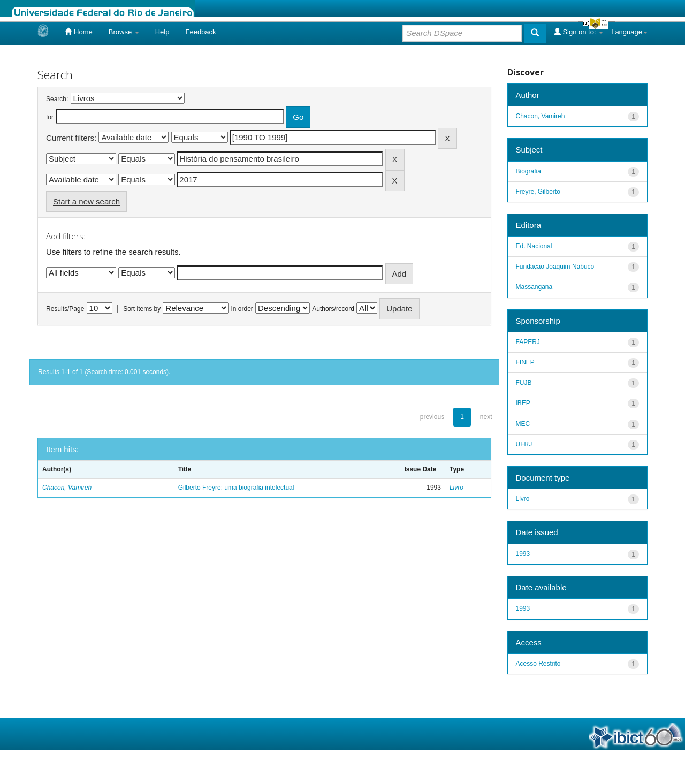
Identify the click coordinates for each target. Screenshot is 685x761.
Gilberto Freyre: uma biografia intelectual (236, 487)
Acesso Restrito (538, 663)
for (50, 117)
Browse (124, 32)
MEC (523, 424)
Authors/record (333, 309)
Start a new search (86, 201)
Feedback (200, 32)
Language (629, 32)
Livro (456, 487)
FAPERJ (528, 342)
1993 (523, 554)
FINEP (525, 362)
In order (242, 309)
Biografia (528, 171)
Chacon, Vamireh (67, 487)
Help (162, 32)
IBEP (523, 403)
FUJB (524, 382)
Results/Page (65, 309)
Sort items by (142, 309)
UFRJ (524, 444)
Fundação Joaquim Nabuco (555, 266)
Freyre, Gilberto (538, 191)
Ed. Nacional (534, 246)
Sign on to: (578, 31)
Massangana (534, 287)
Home (78, 31)
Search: (57, 99)
